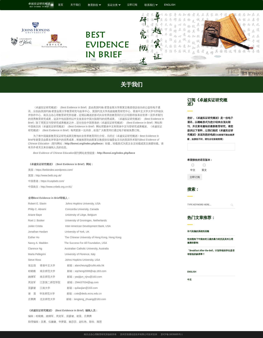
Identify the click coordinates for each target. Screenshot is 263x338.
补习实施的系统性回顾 (198, 231)
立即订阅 (132, 4)
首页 (60, 4)
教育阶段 (94, 5)
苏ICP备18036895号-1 (172, 334)
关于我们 (75, 4)
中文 (189, 279)
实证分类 (113, 5)
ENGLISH (169, 4)
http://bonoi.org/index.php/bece (116, 152)
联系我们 (150, 5)
